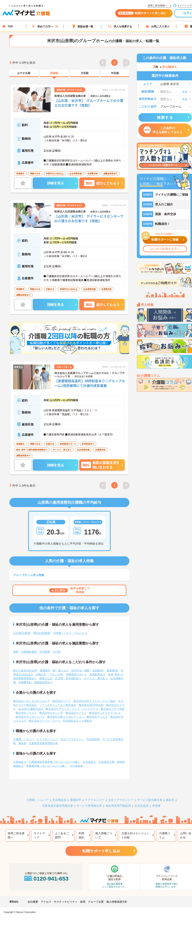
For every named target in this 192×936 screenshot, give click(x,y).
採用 (82, 901)
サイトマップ (39, 835)
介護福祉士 (19, 761)
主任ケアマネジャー (72, 739)
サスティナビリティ (65, 901)
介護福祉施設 (29, 651)
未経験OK (98, 670)
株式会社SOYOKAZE (91, 704)
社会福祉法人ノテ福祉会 (77, 720)
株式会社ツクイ (61, 701)
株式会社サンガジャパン (30, 716)
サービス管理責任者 (89, 805)
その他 (56, 651)
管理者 (156, 805)
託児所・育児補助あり (68, 678)
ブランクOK (56, 674)
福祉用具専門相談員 (118, 805)
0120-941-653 (45, 878)
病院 (15, 651)
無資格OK (112, 670)
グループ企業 (96, 901)
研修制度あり (97, 674)
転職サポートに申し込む (144, 14)
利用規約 (81, 835)
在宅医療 (44, 651)
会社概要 (33, 901)
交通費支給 (25, 682)
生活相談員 (93, 739)
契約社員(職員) (42, 632)
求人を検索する (120, 26)
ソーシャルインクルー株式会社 (57, 704)
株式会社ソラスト (26, 712)
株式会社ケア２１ (76, 712)
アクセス (46, 901)
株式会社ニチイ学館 (112, 708)
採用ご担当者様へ (16, 835)
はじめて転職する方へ (165, 248)
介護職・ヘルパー (23, 739)
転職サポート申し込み (101, 851)
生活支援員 (141, 805)
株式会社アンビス (97, 716)
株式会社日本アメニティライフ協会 (95, 701)
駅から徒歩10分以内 (25, 670)
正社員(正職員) (22, 632)
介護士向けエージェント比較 (135, 835)
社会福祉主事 (106, 761)
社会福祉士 (89, 761)
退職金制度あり (43, 682)
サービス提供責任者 (149, 799)
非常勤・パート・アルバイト (70, 632)
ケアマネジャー (94, 799)
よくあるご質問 (62, 835)
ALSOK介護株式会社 (30, 708)
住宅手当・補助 (80, 670)
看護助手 (75, 799)
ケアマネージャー (47, 739)
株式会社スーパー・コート (44, 720)
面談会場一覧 (82, 26)
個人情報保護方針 (116, 901)
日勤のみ (41, 674)
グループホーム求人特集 (28, 575)
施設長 (22, 743)
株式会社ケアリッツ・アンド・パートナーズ (72, 708)
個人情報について (103, 835)
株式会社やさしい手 (51, 712)
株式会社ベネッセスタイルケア (31, 701)
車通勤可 (45, 670)
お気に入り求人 (158, 26)
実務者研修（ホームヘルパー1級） (46, 765)
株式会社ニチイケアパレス (105, 712)
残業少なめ (45, 678)
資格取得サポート (76, 674)
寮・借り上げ (61, 670)
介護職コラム (164, 835)
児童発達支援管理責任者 (43, 743)
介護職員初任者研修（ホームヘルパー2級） (54, 761)
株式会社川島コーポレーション (65, 716)
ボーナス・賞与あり (96, 678)
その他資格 (76, 765)
